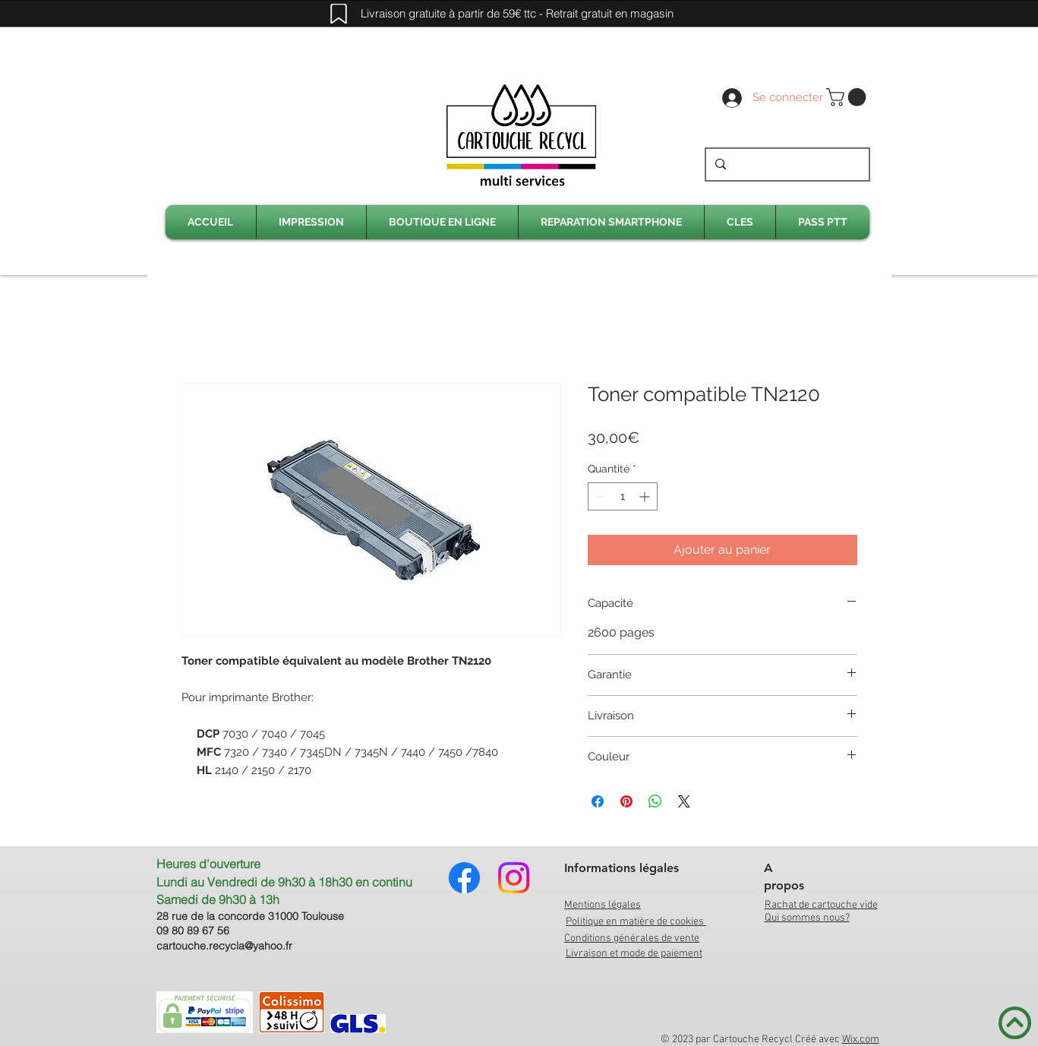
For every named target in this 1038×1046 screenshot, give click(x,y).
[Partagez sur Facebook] (597, 801)
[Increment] (645, 496)
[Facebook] (464, 878)
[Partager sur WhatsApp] (655, 801)
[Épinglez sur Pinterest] (626, 801)
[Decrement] (599, 496)
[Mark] (339, 14)
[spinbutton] (622, 496)
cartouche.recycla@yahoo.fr (224, 946)
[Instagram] (514, 878)
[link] (848, 97)
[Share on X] (684, 801)
